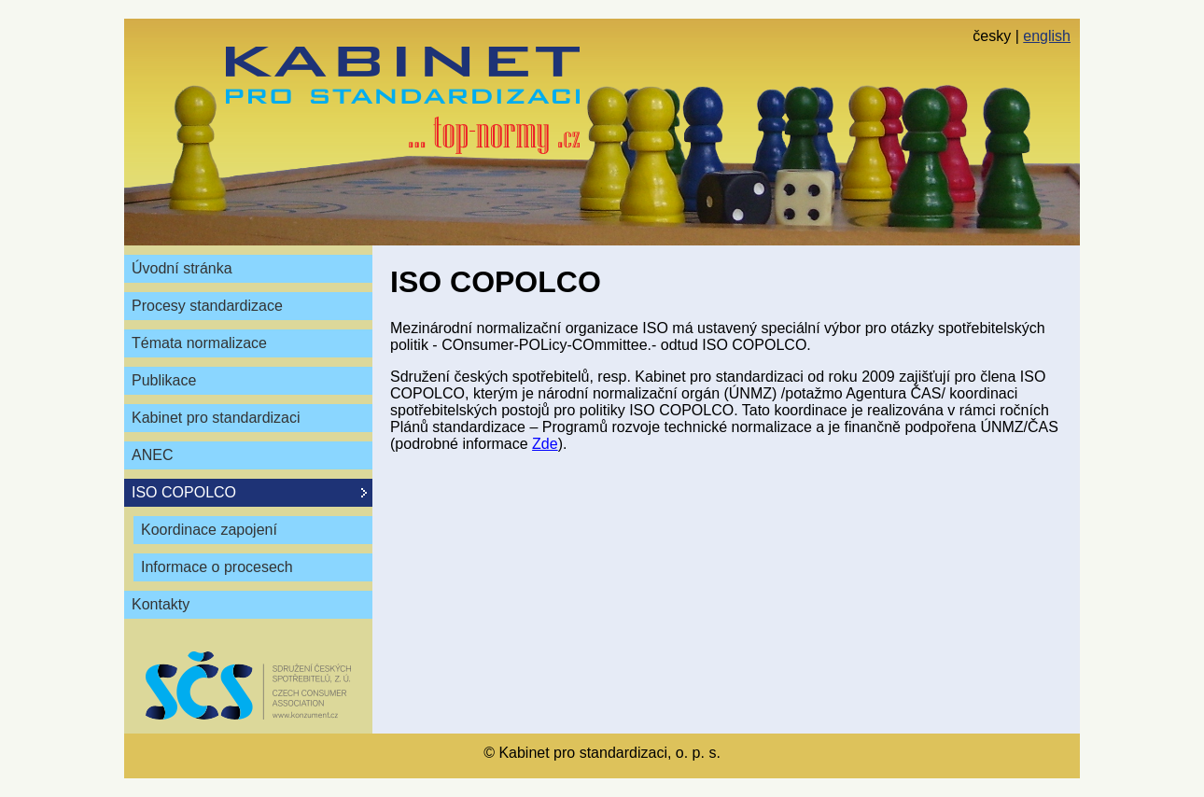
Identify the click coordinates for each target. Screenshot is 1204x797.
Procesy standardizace (207, 306)
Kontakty (160, 604)
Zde (545, 444)
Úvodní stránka (182, 268)
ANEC (152, 455)
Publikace (164, 380)
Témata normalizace (199, 343)
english (1047, 36)
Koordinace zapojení (209, 530)
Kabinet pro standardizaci (216, 418)
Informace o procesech (217, 567)
